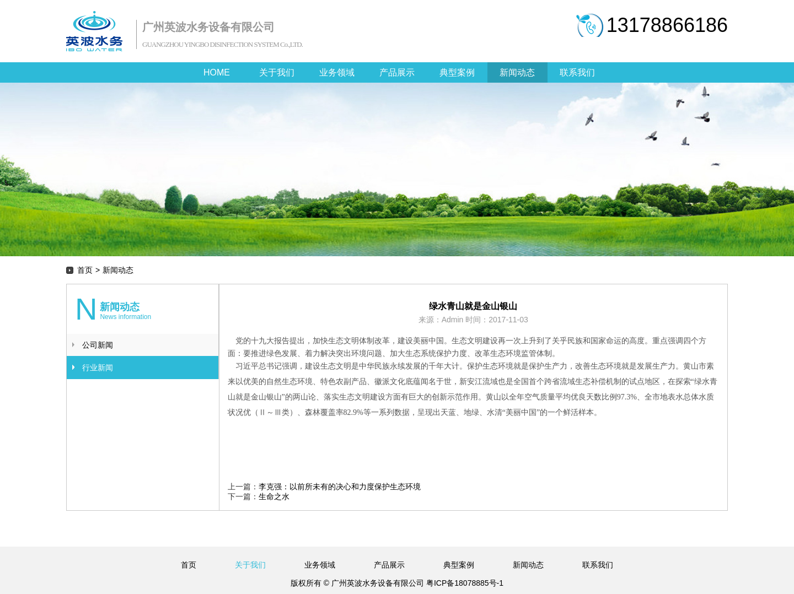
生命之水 (274, 496)
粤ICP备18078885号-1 (463, 583)
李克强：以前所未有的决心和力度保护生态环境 (340, 486)
